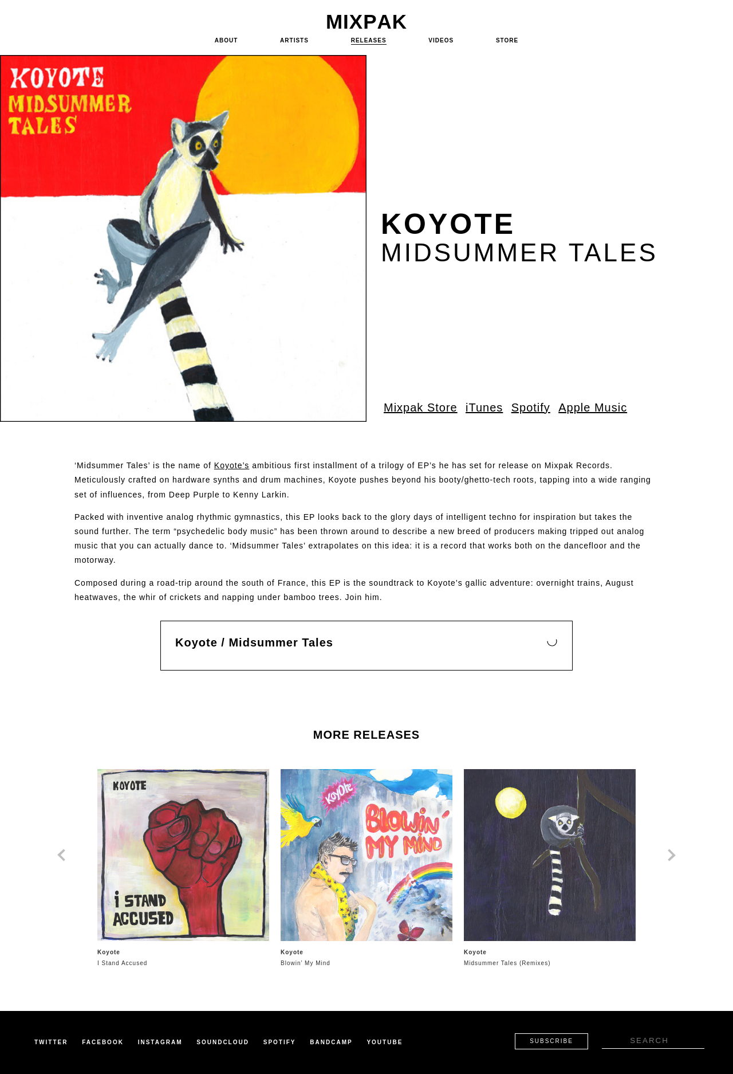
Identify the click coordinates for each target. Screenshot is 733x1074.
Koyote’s (231, 465)
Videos (441, 40)
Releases (369, 40)
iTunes (484, 407)
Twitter (51, 1042)
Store (507, 40)
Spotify (530, 407)
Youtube (384, 1042)
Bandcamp (331, 1042)
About (226, 40)
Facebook (103, 1042)
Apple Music (592, 407)
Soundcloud (222, 1042)
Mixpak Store (421, 407)
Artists (294, 40)
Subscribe (551, 1041)
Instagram (160, 1042)
